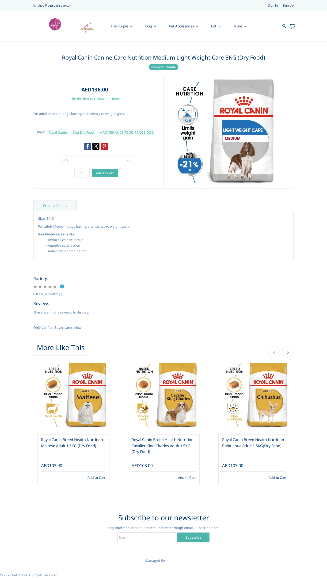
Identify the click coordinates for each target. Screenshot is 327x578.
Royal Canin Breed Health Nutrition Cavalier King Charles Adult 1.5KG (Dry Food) (163, 445)
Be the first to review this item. (96, 98)
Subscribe (193, 537)
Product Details (55, 206)
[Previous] (274, 352)
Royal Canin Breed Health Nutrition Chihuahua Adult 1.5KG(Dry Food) (253, 443)
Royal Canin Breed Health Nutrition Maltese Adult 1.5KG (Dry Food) (72, 443)
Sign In (273, 5)
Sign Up (288, 5)
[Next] (288, 352)
